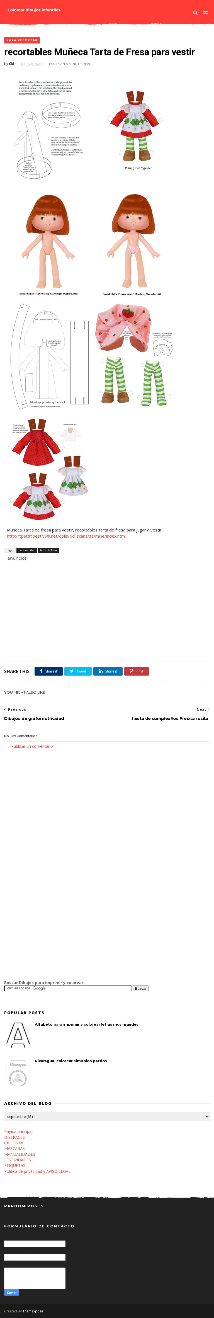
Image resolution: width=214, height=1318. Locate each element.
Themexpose (33, 1311)
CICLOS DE (14, 1142)
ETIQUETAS (14, 1165)
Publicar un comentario (32, 746)
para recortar (22, 40)
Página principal (18, 1131)
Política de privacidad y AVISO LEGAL (37, 1171)
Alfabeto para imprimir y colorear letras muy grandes (86, 1024)
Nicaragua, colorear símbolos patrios (71, 1061)
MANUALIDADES (19, 1154)
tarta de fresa (48, 550)
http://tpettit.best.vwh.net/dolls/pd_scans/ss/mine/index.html (66, 536)
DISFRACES (14, 1137)
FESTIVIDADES (17, 1159)
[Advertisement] (69, 567)
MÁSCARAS (14, 1148)
